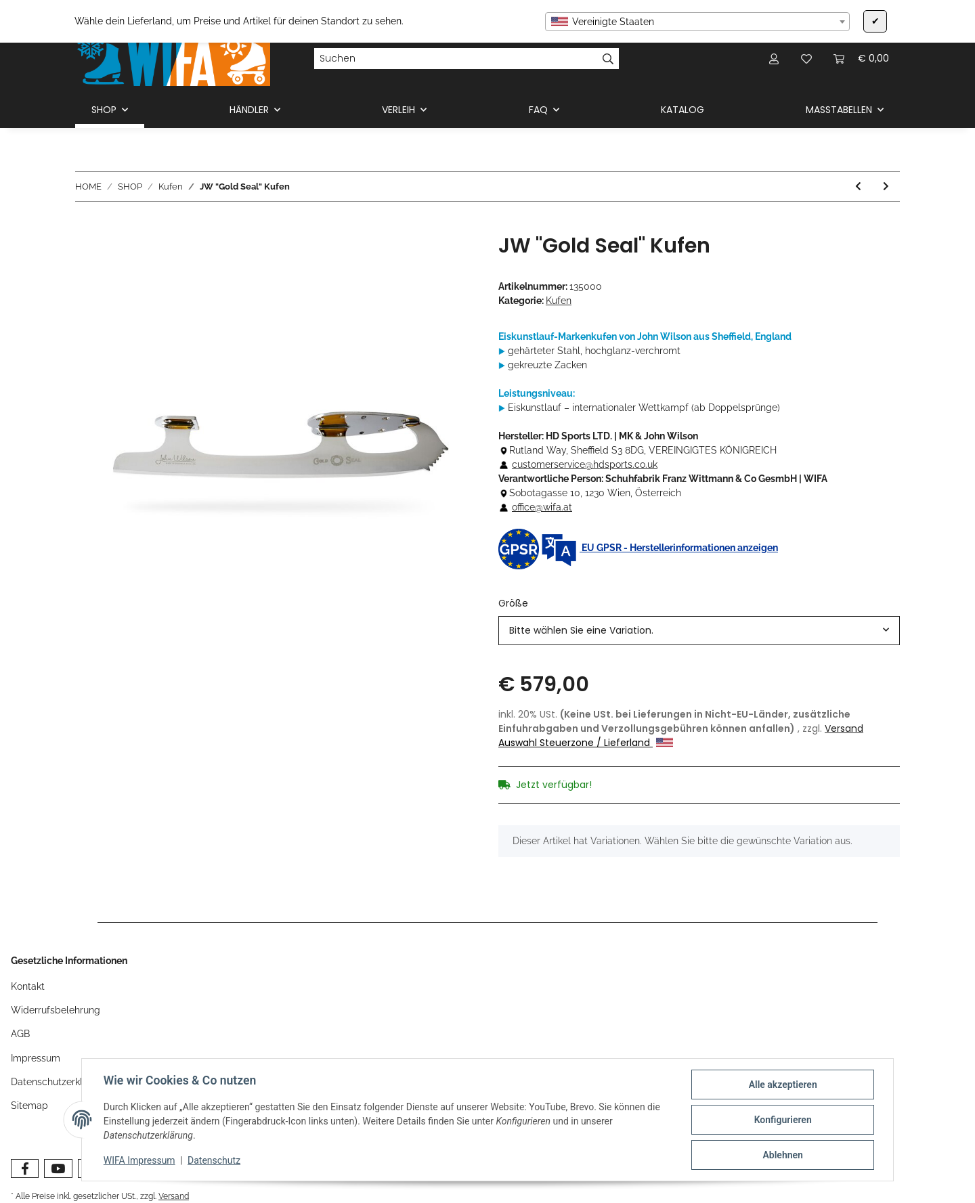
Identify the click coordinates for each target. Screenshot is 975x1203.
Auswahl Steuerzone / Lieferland (585, 742)
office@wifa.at (542, 507)
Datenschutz (214, 1161)
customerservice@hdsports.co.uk (584, 464)
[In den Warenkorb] (86, 226)
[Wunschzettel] (806, 58)
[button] (774, 58)
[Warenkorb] (861, 58)
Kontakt (28, 986)
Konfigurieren (782, 1119)
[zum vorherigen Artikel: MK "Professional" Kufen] (858, 186)
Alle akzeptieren (782, 1084)
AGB (20, 1033)
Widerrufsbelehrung (55, 1010)
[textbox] (697, 21)
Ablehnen (782, 1155)
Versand (844, 728)
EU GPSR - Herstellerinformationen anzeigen (638, 547)
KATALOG (682, 109)
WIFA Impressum (139, 1161)
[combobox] (697, 21)
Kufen (558, 300)
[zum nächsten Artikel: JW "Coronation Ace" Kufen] (886, 186)
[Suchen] (455, 58)
